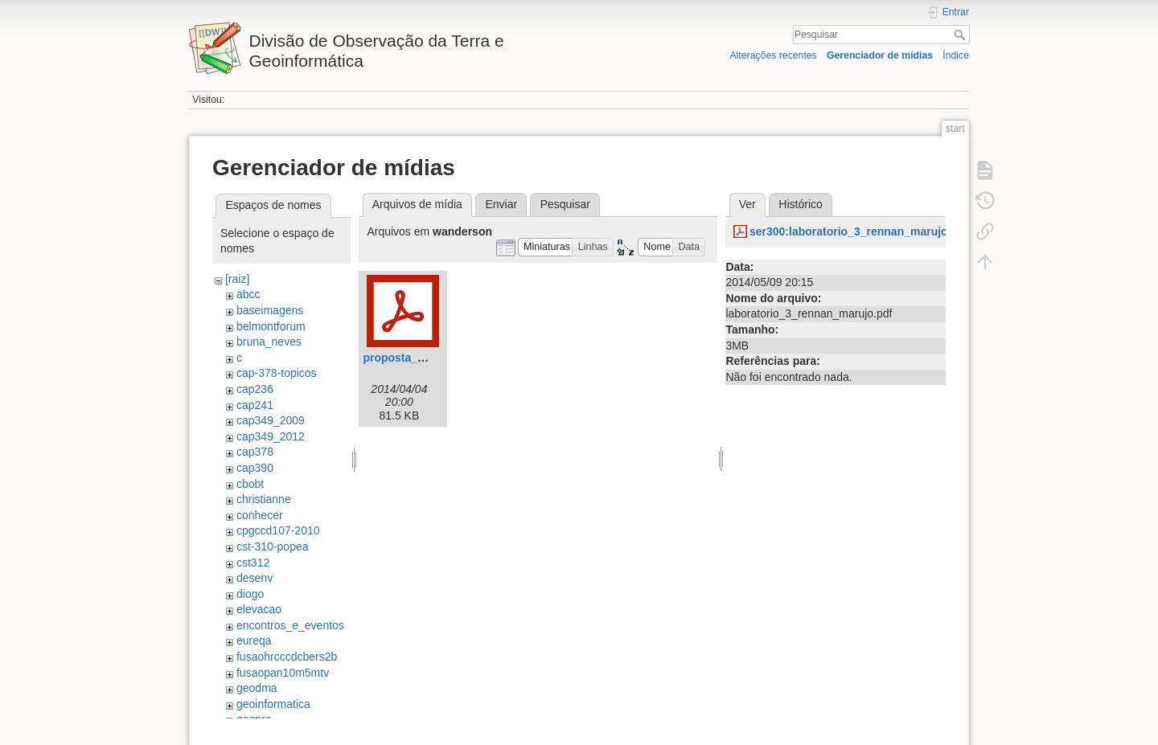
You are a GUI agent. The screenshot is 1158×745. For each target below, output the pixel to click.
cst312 (252, 562)
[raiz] (237, 278)
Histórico (800, 204)
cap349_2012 (270, 436)
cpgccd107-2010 (278, 530)
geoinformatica (273, 704)
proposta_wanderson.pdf (430, 357)
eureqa (254, 640)
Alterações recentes (772, 55)
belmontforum (271, 326)
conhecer (259, 515)
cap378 (254, 451)
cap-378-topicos (276, 372)
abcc (248, 294)
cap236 (254, 389)
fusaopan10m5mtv (282, 672)
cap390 (254, 467)
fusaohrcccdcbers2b (286, 656)
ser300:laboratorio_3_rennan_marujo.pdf (858, 231)
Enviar (501, 204)
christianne (263, 499)
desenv (254, 577)
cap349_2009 (270, 420)
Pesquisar (961, 34)
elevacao (258, 609)
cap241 (254, 405)
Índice (955, 55)
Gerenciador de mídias (880, 55)
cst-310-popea (272, 546)
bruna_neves (269, 341)
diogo (250, 593)
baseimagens (269, 310)
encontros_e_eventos (290, 625)
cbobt (250, 483)
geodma (256, 688)
